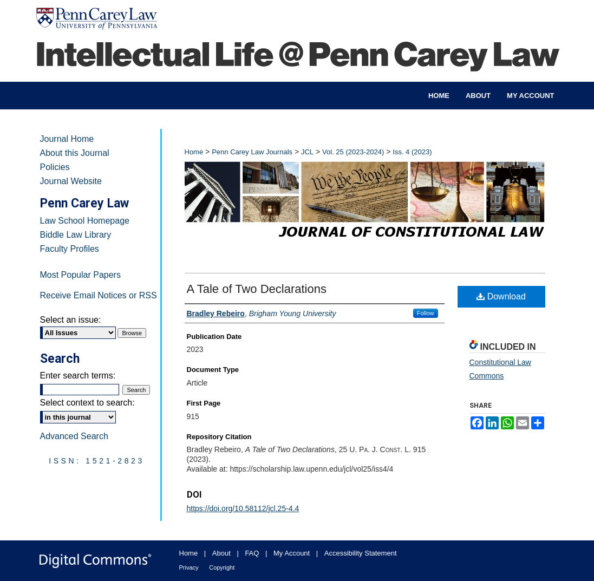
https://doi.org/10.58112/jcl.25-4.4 (243, 508)
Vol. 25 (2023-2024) (353, 152)
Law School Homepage (84, 220)
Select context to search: (87, 402)
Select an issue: (70, 319)
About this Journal (74, 153)
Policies (55, 167)
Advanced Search (74, 436)
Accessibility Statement (360, 553)
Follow (425, 313)
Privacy (189, 567)
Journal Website (71, 181)
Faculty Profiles (69, 248)
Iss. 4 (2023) (412, 152)
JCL (307, 152)
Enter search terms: (78, 375)
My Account (291, 553)
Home (194, 152)
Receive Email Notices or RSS (98, 295)
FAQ (252, 553)
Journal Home (67, 138)
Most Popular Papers (80, 274)
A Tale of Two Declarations (257, 289)
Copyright (221, 567)
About (221, 553)
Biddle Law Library (76, 234)
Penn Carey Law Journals (252, 152)
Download (501, 296)
